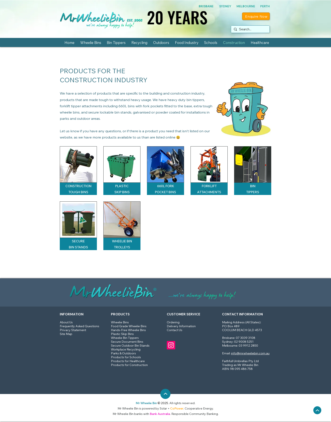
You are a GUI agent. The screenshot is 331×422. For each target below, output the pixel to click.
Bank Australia (160, 414)
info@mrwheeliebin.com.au (250, 353)
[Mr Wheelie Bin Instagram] (171, 345)
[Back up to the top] (317, 410)
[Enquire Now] (256, 16)
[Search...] (249, 29)
